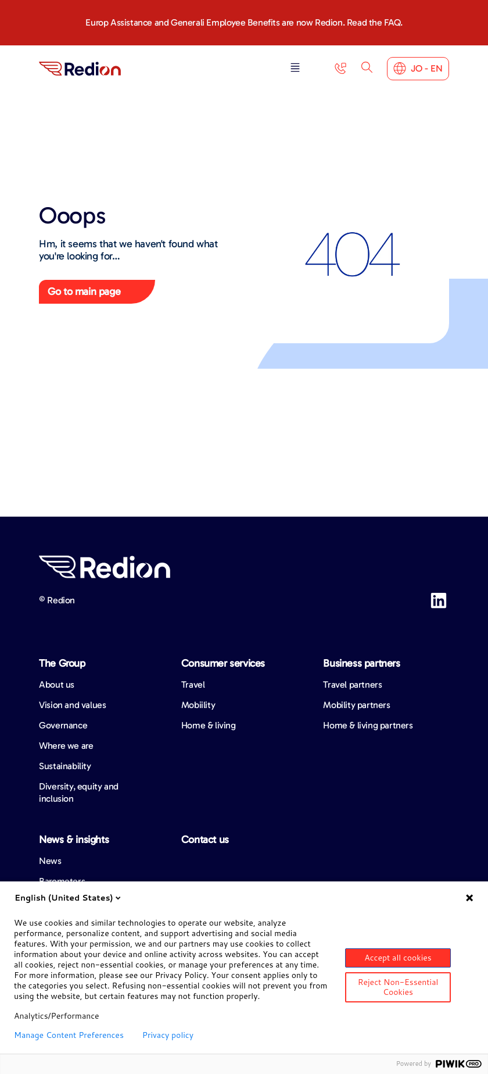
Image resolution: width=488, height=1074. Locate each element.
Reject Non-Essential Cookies (398, 987)
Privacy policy (167, 1035)
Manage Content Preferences (69, 1035)
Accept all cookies (398, 957)
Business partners (361, 663)
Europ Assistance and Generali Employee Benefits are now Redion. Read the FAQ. (243, 22)
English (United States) (69, 898)
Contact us (205, 839)
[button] (295, 68)
